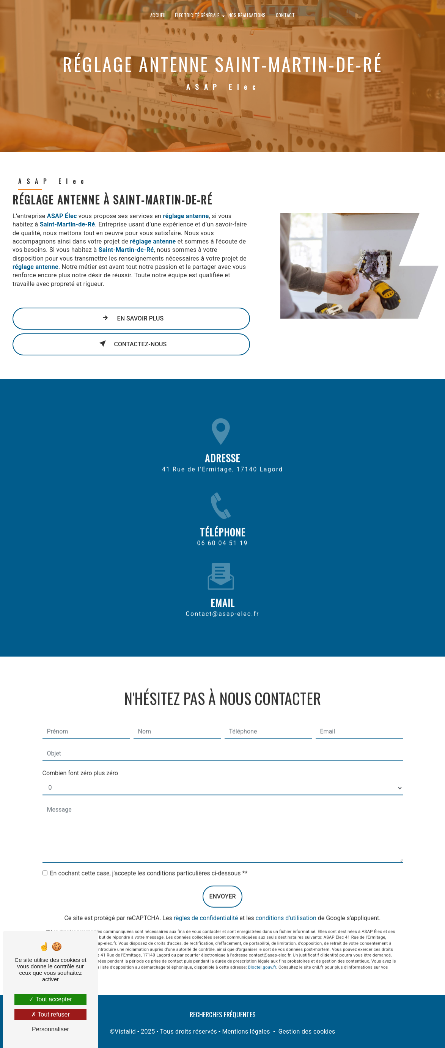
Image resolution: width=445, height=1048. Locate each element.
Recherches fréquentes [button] (223, 1014)
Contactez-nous (131, 343)
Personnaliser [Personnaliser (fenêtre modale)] (50, 1029)
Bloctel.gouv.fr (262, 958)
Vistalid (125, 1031)
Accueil (158, 15)
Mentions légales (246, 1031)
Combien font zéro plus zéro (80, 764)
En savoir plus (131, 317)
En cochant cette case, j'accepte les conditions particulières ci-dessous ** (149, 864)
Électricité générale (197, 15)
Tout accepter (50, 999)
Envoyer (222, 887)
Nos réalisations (247, 15)
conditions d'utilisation (286, 909)
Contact (285, 15)
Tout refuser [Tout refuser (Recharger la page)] (50, 1014)
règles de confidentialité (206, 909)
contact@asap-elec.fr (222, 604)
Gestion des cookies (306, 1031)
